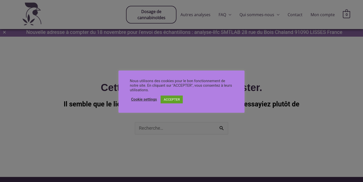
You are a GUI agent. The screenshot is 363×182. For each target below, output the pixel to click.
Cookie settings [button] (144, 99)
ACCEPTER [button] (172, 99)
